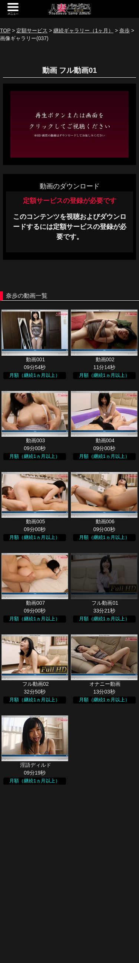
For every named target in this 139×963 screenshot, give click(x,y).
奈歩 (124, 30)
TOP (5, 30)
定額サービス (31, 30)
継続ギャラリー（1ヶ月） (83, 30)
